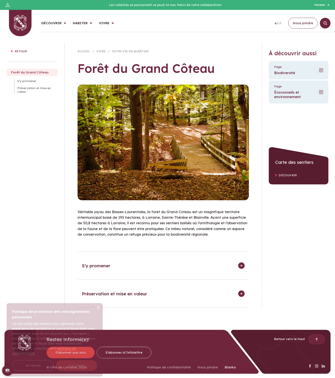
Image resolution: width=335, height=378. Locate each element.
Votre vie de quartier (130, 52)
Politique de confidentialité (169, 370)
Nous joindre (207, 370)
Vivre (101, 52)
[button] (163, 269)
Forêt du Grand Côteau (29, 75)
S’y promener (26, 84)
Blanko (230, 370)
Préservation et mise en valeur (34, 93)
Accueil (84, 52)
